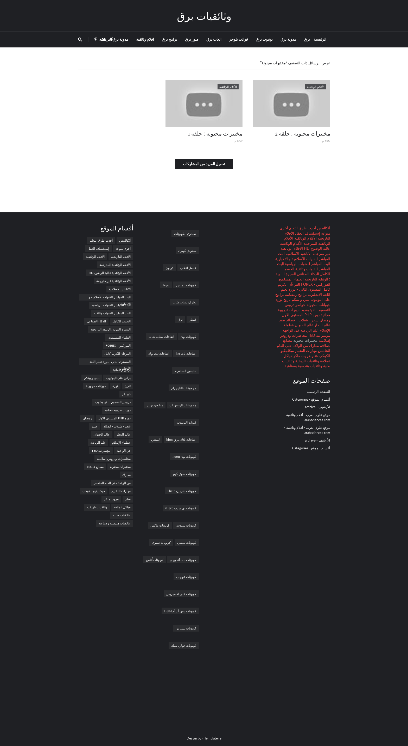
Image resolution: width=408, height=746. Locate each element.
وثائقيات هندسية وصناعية (303, 366)
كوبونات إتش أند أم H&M (180, 611)
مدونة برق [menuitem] (288, 39)
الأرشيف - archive (317, 407)
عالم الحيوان (303, 325)
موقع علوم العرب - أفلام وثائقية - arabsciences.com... (307, 417)
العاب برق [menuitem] (213, 39)
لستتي (155, 439)
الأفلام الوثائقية (305, 238)
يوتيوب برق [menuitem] (264, 39)
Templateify (213, 738)
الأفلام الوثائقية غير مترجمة (113, 281)
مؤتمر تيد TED (318, 335)
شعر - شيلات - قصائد (301, 320)
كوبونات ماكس (159, 525)
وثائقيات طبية (122, 515)
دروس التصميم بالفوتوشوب (113, 402)
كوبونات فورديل (186, 576)
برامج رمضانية (295, 294)
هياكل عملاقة (122, 507)
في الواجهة (290, 330)
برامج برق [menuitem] (169, 39)
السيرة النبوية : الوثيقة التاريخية (111, 329)
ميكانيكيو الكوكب (93, 491)
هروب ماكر (301, 355)
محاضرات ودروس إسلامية (114, 459)
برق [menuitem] (307, 39)
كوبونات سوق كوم (184, 474)
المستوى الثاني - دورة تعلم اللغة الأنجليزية (110, 362)
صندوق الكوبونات (185, 233)
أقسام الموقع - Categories (311, 399)
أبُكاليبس (323, 228)
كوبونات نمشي (186, 542)
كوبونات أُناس (154, 560)
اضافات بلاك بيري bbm (181, 439)
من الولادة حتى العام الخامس (112, 483)
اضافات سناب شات (161, 336)
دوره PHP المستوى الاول (301, 315)
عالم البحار (321, 325)
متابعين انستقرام (185, 371)
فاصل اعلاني (188, 268)
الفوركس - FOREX (315, 284)
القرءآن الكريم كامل (117, 354)
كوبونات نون (188, 336)
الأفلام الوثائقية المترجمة (115, 265)
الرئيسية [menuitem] (320, 39)
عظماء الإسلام (121, 442)
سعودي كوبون (187, 250)
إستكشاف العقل (307, 233)
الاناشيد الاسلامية (298, 253)
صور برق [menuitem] (192, 39)
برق (180, 319)
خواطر (299, 304)
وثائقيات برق (204, 15)
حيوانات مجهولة (317, 304)
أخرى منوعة (123, 248)
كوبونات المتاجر (186, 285)
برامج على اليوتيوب (118, 378)
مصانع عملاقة (95, 467)
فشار (192, 319)
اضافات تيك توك (158, 353)
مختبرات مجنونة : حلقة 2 (302, 133)
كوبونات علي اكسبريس (181, 594)
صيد (282, 320)
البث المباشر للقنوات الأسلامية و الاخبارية (110, 298)
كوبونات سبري (161, 542)
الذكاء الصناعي (307, 274)
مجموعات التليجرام (183, 388)
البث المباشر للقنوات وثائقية (112, 313)
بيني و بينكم (300, 299)
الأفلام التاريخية (121, 257)
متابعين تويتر (155, 405)
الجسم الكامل (121, 321)
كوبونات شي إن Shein (182, 491)
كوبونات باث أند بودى (183, 560)
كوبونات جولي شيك (183, 645)
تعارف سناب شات (184, 302)
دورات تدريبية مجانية (118, 410)
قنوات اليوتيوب (186, 422)
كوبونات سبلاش (186, 525)
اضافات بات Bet (186, 353)
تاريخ (286, 299)
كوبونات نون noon (184, 456)
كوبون (170, 268)
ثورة (279, 299)
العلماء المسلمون (290, 279)
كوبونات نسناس (186, 628)
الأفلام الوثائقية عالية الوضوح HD (110, 273)
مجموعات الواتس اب (182, 405)
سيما (166, 285)
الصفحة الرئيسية (318, 391)
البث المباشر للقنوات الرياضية (307, 263)
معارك (313, 345)
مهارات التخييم (305, 350)
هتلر (314, 355)
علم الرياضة (308, 330)
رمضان (324, 320)
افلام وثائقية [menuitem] (145, 39)
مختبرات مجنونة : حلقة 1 (215, 133)
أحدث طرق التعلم (302, 228)
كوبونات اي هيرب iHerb (180, 508)
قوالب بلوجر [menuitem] (238, 39)
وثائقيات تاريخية (306, 361)
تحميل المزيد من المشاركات (204, 164)
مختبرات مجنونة (120, 467)
